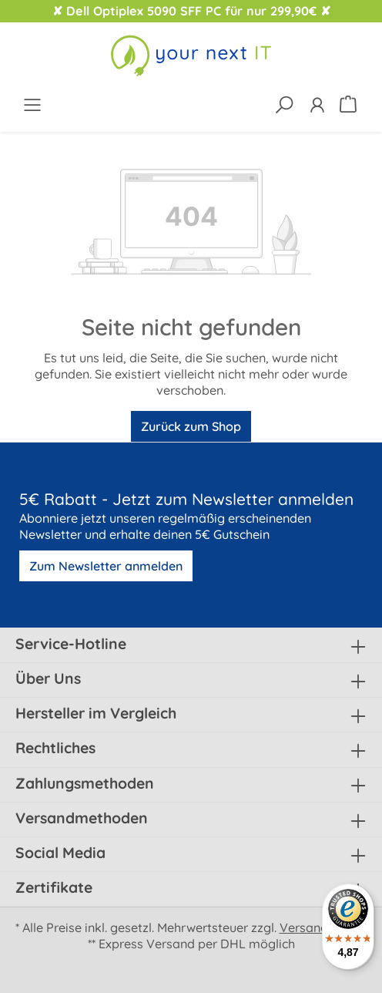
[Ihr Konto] (316, 104)
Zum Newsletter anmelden (106, 566)
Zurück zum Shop (191, 426)
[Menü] (32, 104)
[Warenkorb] (350, 102)
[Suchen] (283, 104)
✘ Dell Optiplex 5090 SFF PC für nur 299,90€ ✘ (191, 11)
